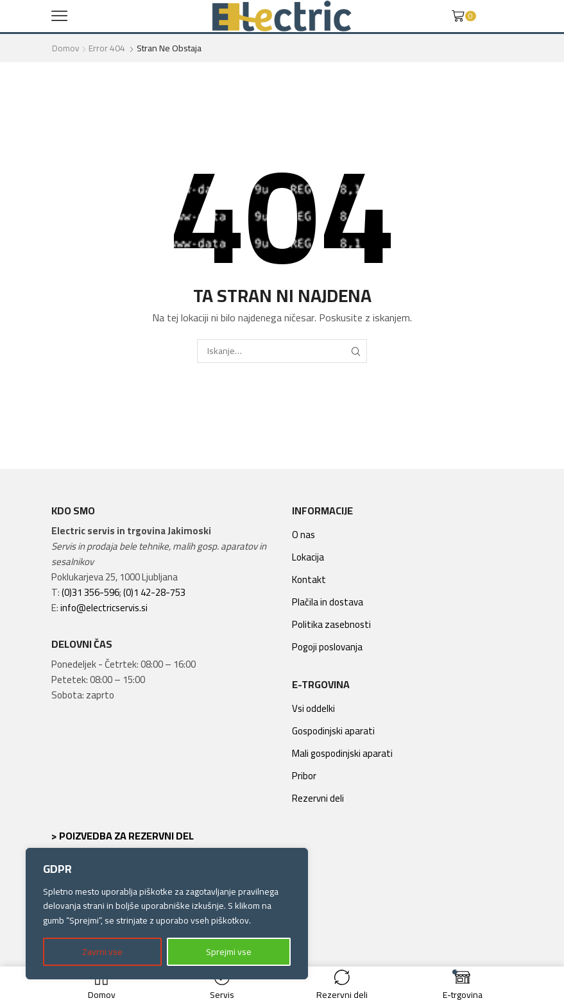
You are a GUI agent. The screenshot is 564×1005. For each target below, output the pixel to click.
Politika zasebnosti (331, 624)
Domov (66, 48)
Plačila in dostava (327, 602)
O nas (303, 534)
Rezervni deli (318, 798)
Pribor (304, 775)
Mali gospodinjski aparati (342, 753)
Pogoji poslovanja (327, 647)
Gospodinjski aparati (333, 731)
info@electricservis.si (104, 607)
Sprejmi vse (229, 951)
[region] (167, 913)
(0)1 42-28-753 (154, 592)
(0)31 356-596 (90, 592)
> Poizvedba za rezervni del (122, 835)
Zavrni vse (102, 951)
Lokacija (308, 557)
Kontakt (309, 579)
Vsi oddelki (313, 708)
